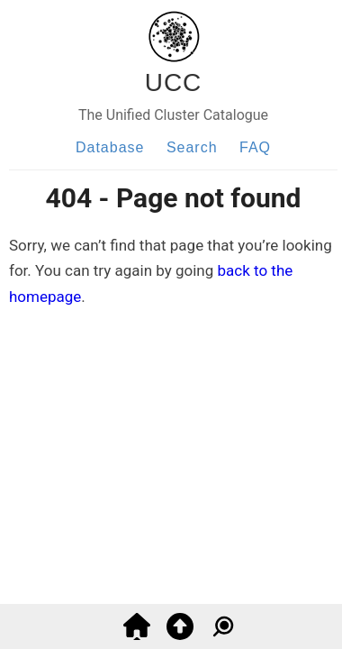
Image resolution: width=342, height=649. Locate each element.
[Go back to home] (136, 635)
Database (110, 147)
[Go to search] (223, 635)
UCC (173, 82)
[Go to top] (180, 635)
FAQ (255, 147)
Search (192, 147)
